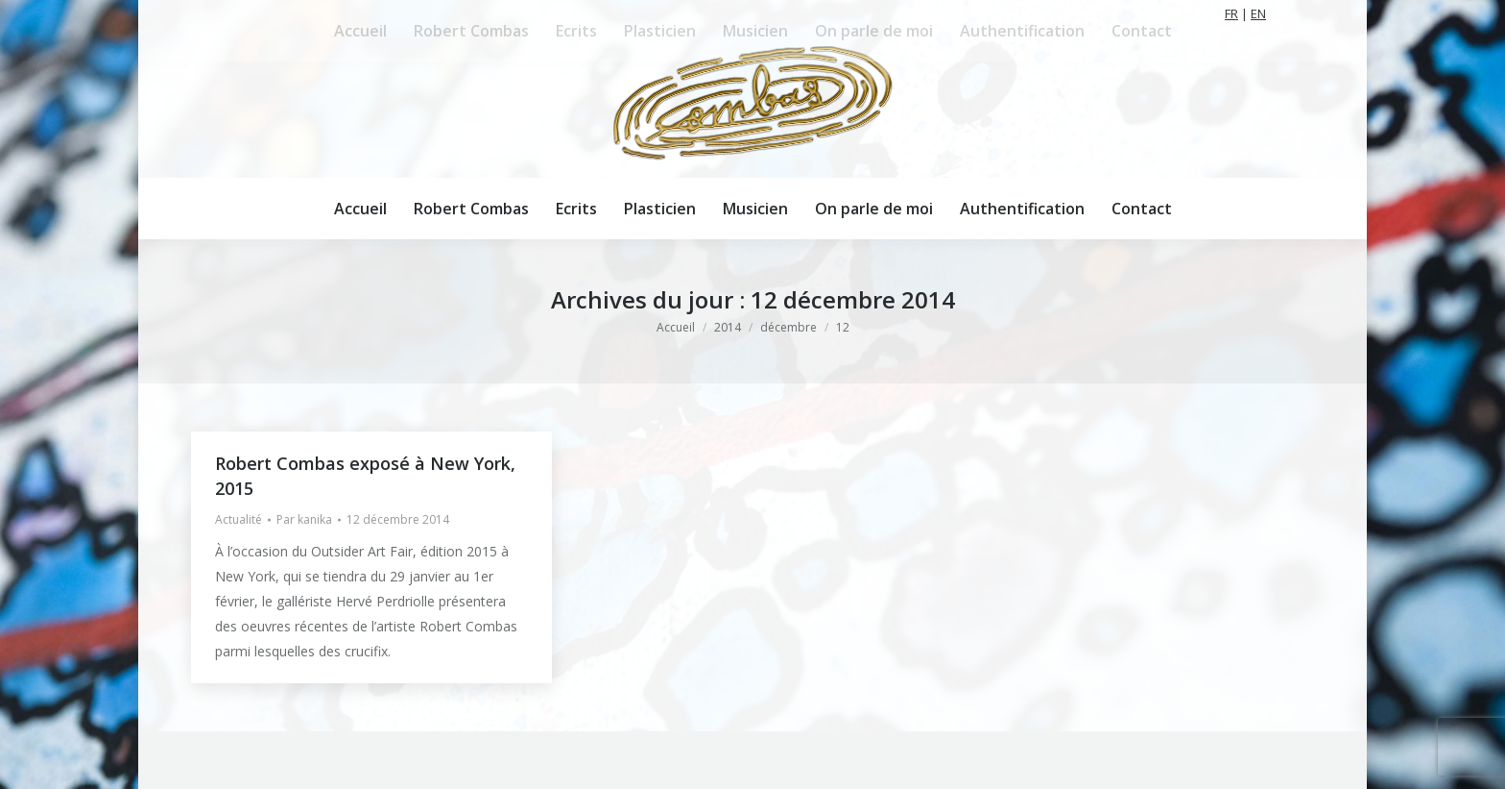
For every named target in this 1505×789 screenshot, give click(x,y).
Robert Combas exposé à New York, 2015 (365, 476)
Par (304, 519)
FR (1231, 13)
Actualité (238, 519)
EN (1258, 13)
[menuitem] (360, 208)
